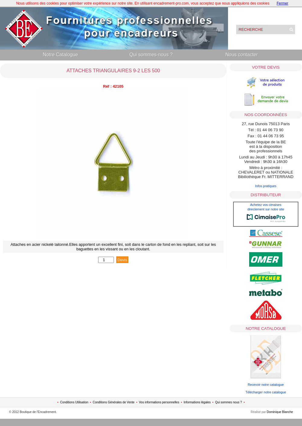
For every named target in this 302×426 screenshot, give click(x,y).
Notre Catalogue (60, 54)
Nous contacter (241, 54)
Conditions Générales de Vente (113, 402)
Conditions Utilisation (74, 402)
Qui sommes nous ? (228, 402)
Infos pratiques (266, 186)
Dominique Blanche (280, 412)
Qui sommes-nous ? (150, 54)
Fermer (282, 3)
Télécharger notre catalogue (266, 392)
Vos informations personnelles (159, 402)
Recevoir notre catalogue (266, 384)
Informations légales (197, 402)
